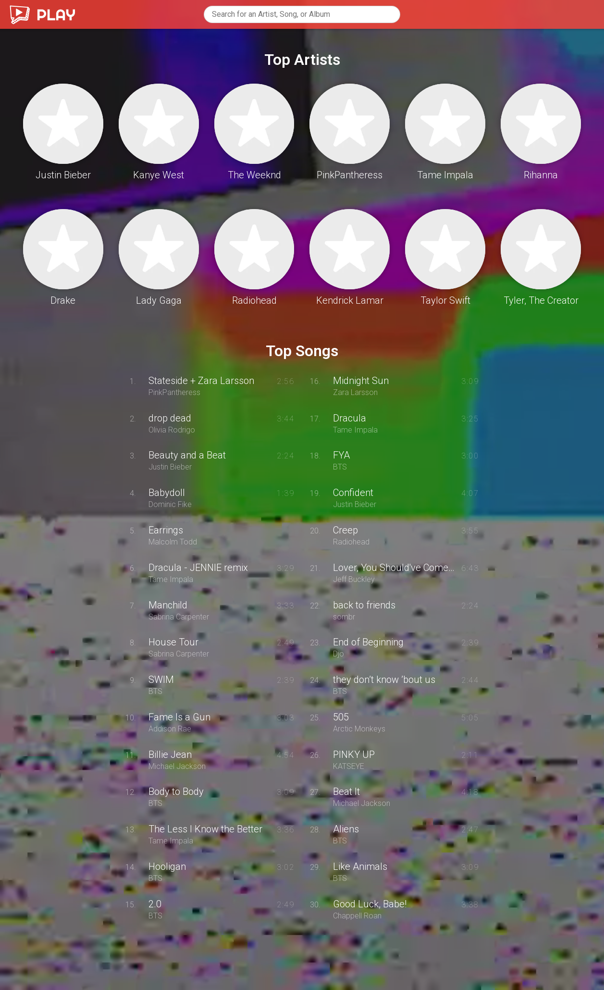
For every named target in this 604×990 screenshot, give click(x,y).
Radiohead (351, 542)
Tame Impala (170, 579)
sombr (344, 617)
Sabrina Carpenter (178, 617)
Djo (338, 654)
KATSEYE (348, 766)
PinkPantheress (174, 392)
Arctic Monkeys (359, 729)
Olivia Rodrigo (171, 430)
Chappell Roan (357, 916)
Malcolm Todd (172, 542)
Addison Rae (169, 729)
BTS (155, 691)
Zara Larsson (355, 392)
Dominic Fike (170, 504)
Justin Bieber (170, 467)
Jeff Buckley (354, 579)
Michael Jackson (177, 766)
